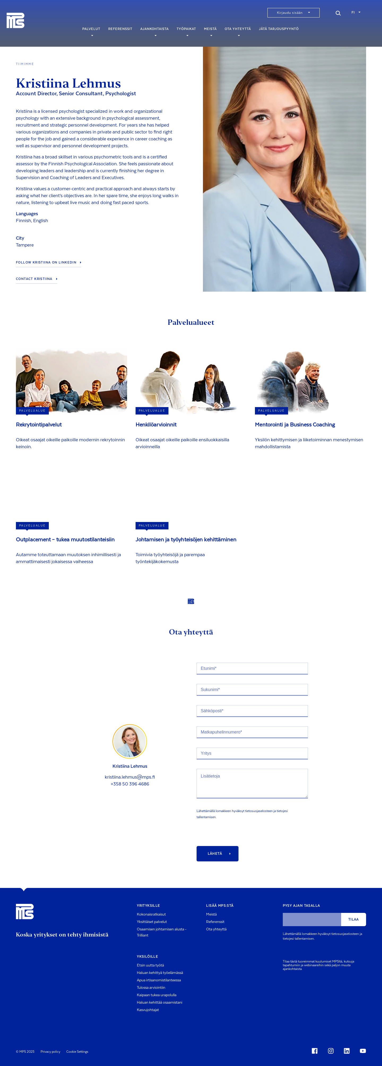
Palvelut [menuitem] (91, 31)
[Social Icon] (315, 1051)
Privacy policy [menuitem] (50, 1052)
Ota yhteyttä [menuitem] (238, 31)
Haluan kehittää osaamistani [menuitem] (159, 1002)
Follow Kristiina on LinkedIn (46, 262)
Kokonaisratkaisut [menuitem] (151, 914)
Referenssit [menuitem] (120, 31)
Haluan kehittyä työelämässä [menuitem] (160, 972)
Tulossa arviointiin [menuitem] (151, 987)
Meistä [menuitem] (210, 31)
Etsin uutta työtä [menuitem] (150, 965)
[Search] (338, 12)
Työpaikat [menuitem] (186, 31)
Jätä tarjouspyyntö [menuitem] (279, 31)
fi (353, 12)
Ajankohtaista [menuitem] (154, 31)
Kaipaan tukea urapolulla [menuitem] (156, 995)
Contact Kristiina (34, 279)
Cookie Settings (77, 1052)
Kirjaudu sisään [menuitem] (290, 13)
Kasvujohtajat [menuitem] (148, 1010)
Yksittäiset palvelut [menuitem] (152, 922)
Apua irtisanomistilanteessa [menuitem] (159, 980)
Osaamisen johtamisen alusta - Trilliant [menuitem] (161, 932)
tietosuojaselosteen (259, 811)
